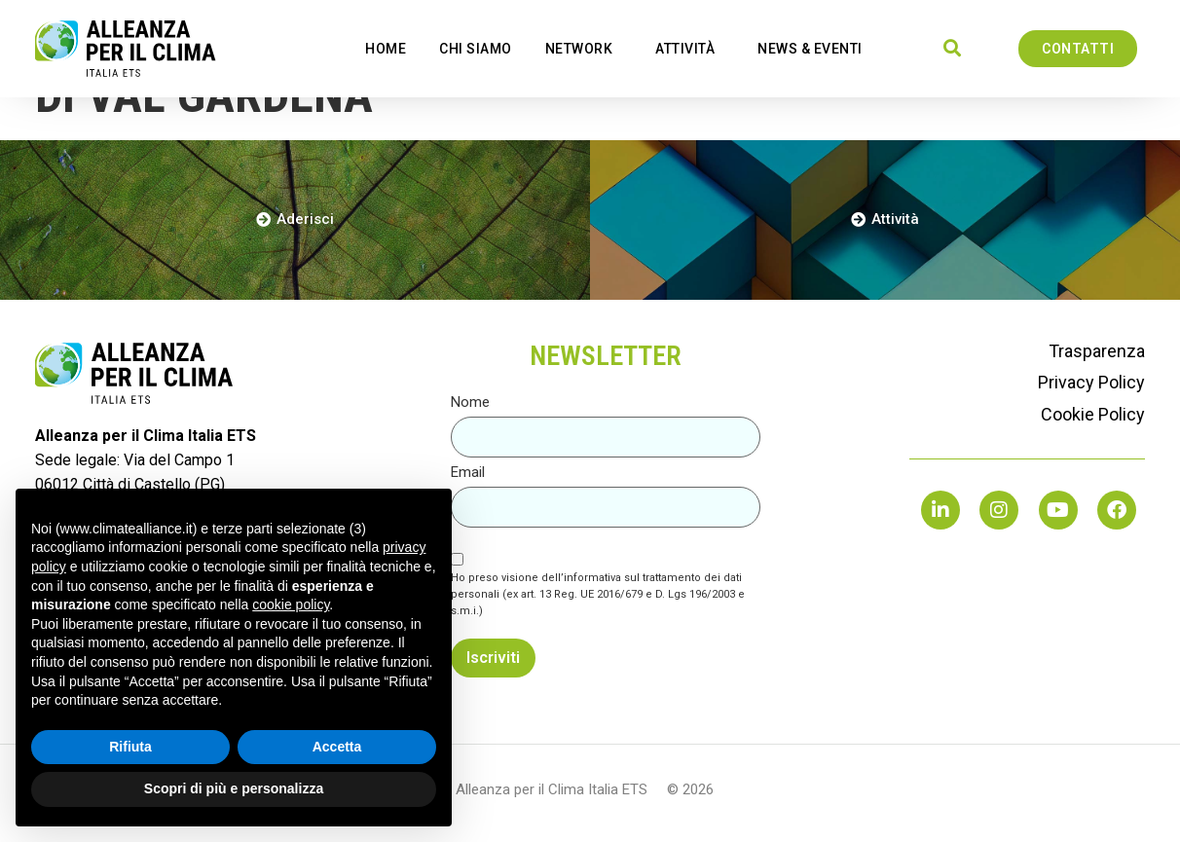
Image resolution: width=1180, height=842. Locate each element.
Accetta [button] (337, 746)
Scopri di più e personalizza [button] (233, 788)
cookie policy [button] (290, 604)
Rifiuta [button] (130, 746)
